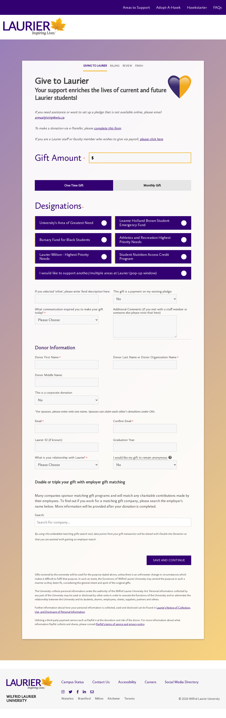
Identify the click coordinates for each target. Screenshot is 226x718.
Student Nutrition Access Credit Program (144, 256)
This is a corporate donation (53, 393)
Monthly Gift (152, 185)
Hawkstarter (197, 7)
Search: (39, 515)
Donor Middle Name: (48, 375)
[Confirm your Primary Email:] (145, 428)
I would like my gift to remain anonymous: (140, 457)
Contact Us (101, 682)
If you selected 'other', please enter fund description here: (72, 291)
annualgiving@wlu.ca (49, 117)
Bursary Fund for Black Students (64, 239)
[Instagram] (63, 692)
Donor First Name (47, 357)
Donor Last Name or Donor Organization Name (145, 357)
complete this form (107, 128)
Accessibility (127, 682)
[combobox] (113, 522)
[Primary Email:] (66, 428)
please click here (151, 139)
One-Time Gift (73, 185)
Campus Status (72, 682)
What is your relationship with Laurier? (61, 457)
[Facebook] (77, 692)
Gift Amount (60, 158)
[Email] (92, 692)
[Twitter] (70, 692)
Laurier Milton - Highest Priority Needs (64, 256)
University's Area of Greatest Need (66, 222)
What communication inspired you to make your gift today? (69, 311)
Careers (150, 682)
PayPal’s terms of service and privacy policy (120, 624)
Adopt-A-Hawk (168, 7)
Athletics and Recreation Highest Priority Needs (145, 239)
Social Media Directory (182, 682)
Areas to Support (136, 7)
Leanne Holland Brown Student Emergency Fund (144, 222)
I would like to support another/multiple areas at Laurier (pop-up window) (98, 273)
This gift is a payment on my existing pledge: (142, 291)
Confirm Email (123, 421)
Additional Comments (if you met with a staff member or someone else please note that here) (150, 311)
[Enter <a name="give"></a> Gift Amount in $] (140, 158)
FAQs (217, 7)
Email (39, 421)
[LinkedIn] (84, 692)
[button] (113, 522)
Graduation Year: (124, 440)
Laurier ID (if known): (49, 440)
